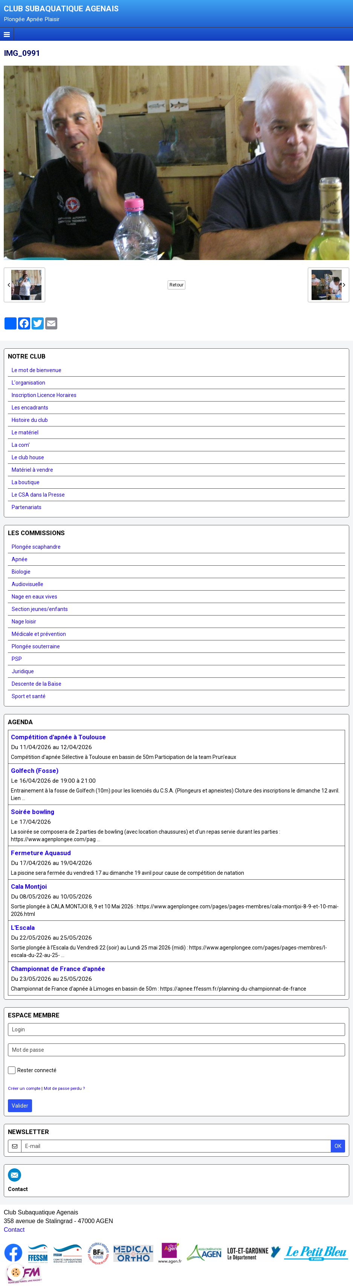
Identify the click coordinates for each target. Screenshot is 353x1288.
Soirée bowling (32, 812)
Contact (14, 1229)
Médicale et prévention (39, 634)
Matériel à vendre (32, 470)
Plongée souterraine (36, 646)
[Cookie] (16, 1272)
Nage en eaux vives (34, 597)
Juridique (23, 671)
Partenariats (26, 507)
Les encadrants (30, 408)
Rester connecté (32, 1070)
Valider (20, 1106)
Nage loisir (24, 622)
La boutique (26, 482)
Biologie (21, 572)
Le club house (28, 457)
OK (338, 1146)
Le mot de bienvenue (36, 370)
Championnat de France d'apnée (58, 969)
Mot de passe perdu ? (64, 1088)
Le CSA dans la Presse (38, 495)
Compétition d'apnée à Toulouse (58, 737)
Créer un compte (24, 1088)
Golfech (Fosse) (34, 770)
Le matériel (25, 432)
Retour (176, 285)
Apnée (20, 559)
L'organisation (28, 383)
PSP (17, 659)
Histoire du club (30, 420)
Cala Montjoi (29, 886)
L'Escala (23, 927)
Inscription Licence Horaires (44, 395)
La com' (21, 445)
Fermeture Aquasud (41, 853)
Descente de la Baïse (36, 684)
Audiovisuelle (27, 584)
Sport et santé (29, 696)
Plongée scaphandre (36, 547)
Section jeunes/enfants (40, 609)
